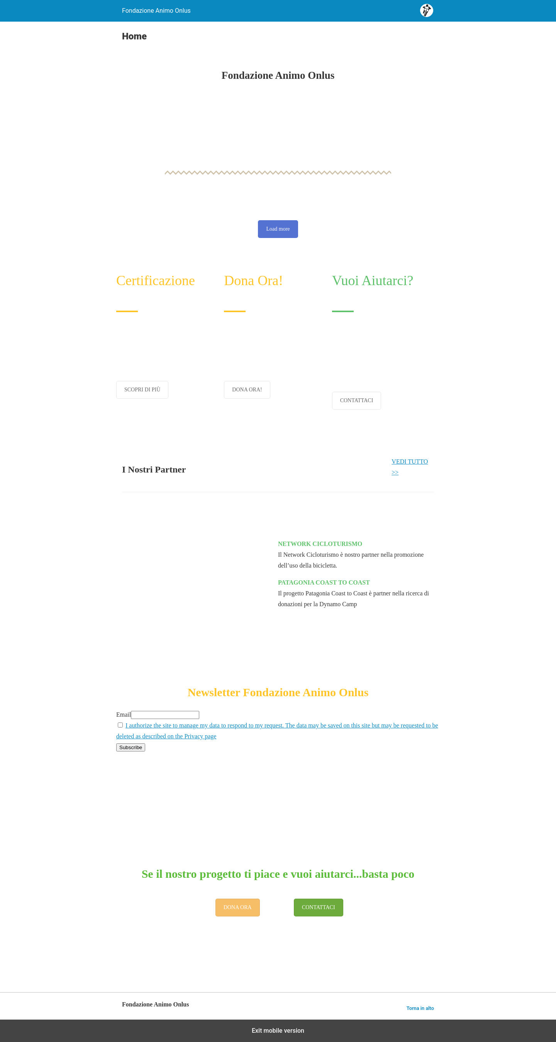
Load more (278, 229)
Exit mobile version (278, 1030)
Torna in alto (420, 1008)
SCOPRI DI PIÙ (142, 390)
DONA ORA (238, 907)
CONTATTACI (356, 400)
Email (123, 714)
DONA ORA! (247, 390)
